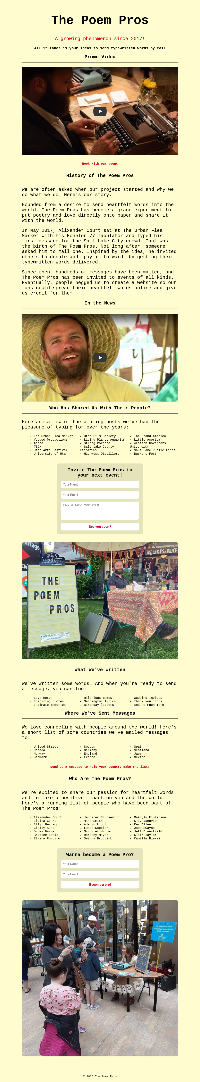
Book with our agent (100, 164)
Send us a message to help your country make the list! (100, 770)
